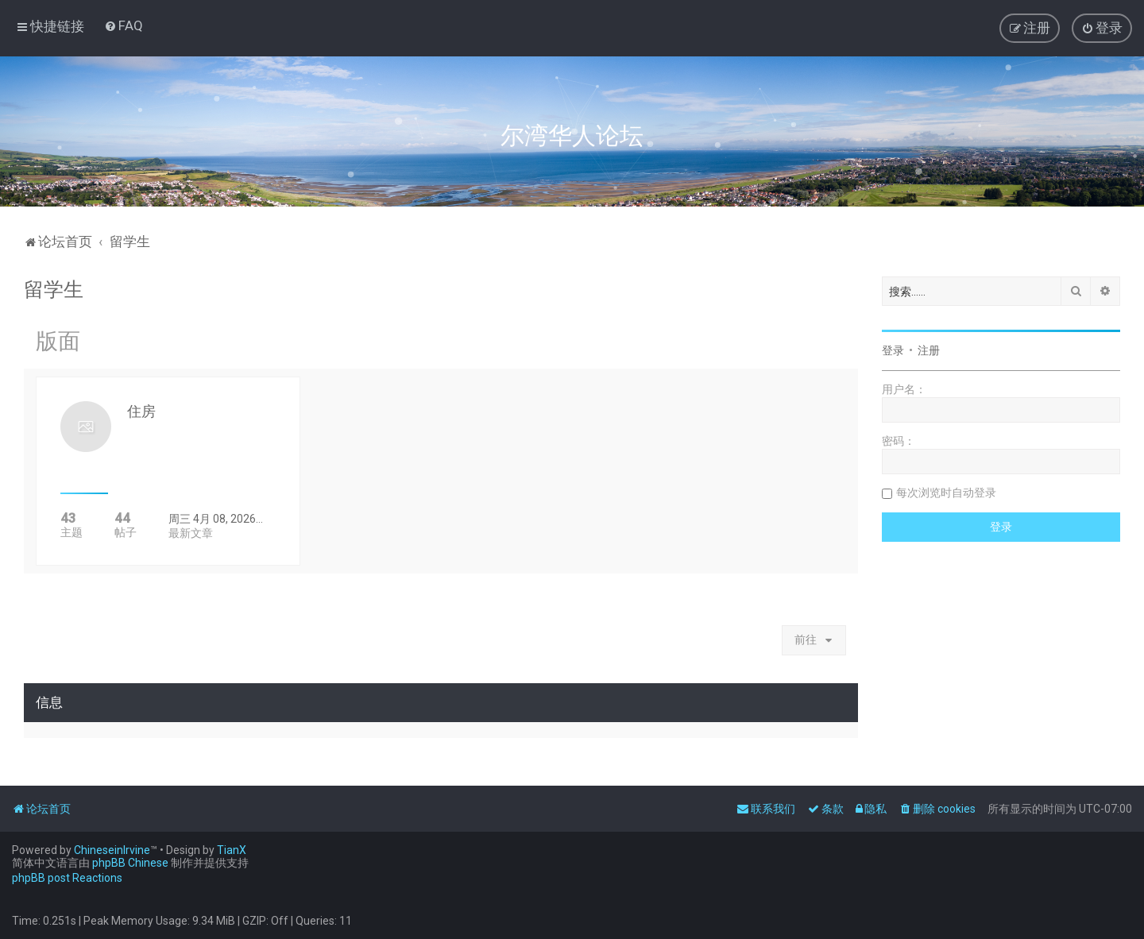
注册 (929, 350)
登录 (893, 350)
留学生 (53, 289)
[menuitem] (123, 25)
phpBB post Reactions (67, 877)
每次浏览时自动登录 (946, 492)
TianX (231, 850)
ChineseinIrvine (112, 850)
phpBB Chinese (130, 862)
